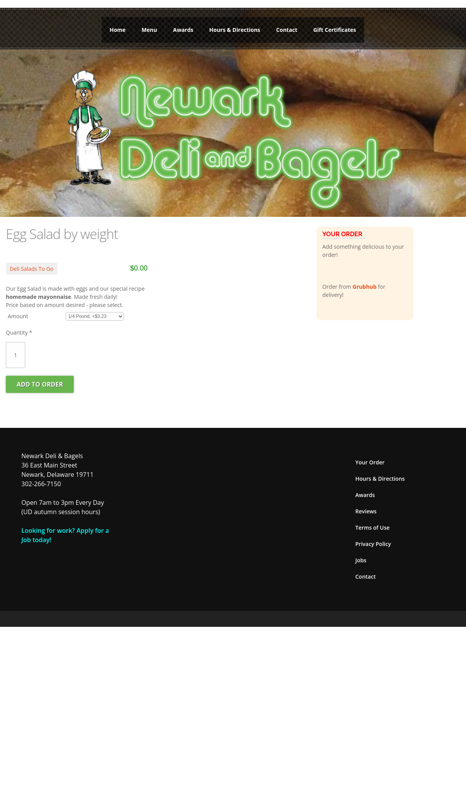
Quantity (19, 332)
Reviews (366, 511)
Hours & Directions (234, 29)
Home (117, 29)
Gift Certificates (334, 29)
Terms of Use (372, 527)
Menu (149, 29)
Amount (18, 316)
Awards (183, 29)
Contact (286, 29)
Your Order (369, 462)
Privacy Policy (373, 544)
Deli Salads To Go (32, 268)
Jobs (360, 560)
